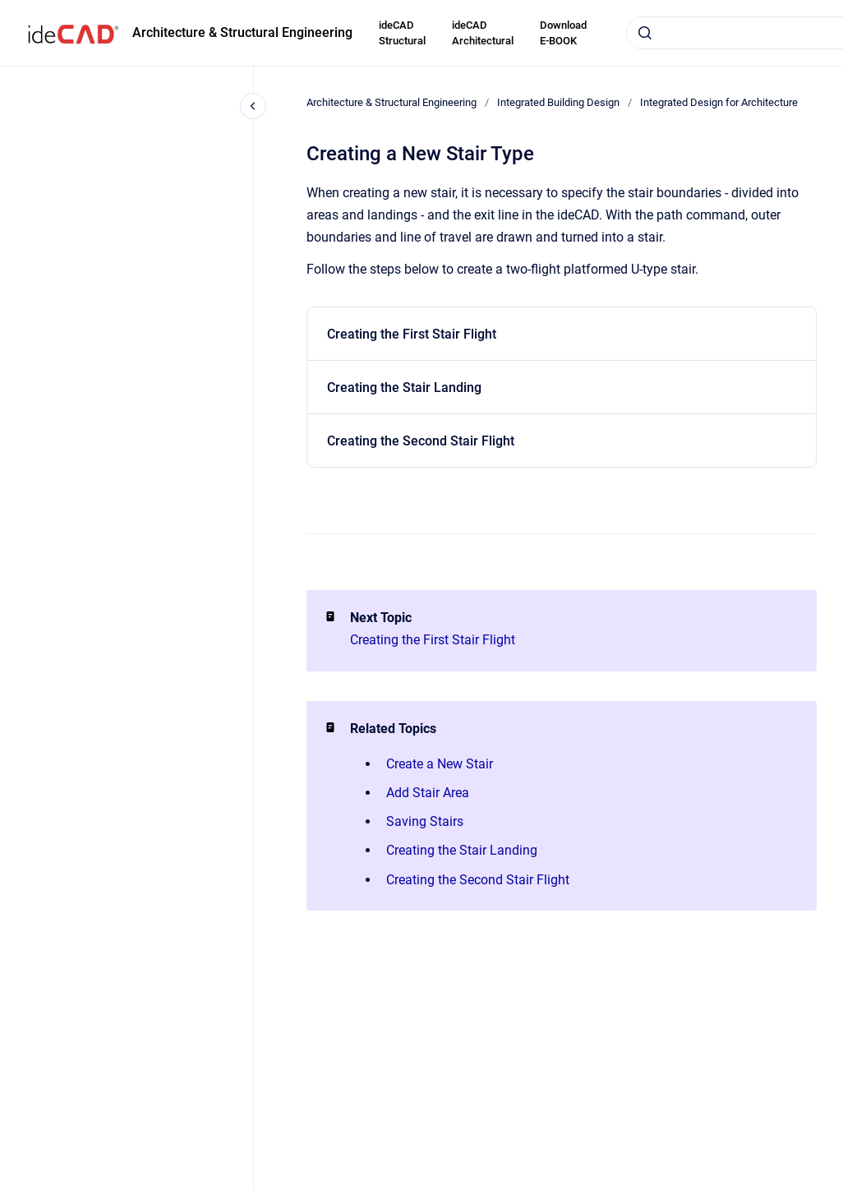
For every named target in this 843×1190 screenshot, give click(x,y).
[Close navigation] (253, 106)
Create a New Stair (439, 764)
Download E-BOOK (563, 33)
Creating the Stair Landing (404, 387)
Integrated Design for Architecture (719, 102)
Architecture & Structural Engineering (242, 32)
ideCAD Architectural (483, 33)
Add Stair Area (427, 792)
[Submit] (645, 33)
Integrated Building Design (558, 102)
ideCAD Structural (402, 33)
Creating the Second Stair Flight (420, 441)
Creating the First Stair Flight (411, 334)
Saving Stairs (424, 821)
